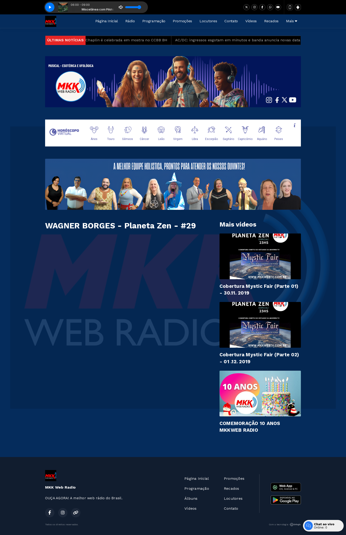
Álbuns (190, 498)
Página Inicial (106, 21)
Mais (291, 21)
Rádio (130, 21)
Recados (271, 21)
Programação (153, 21)
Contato (231, 21)
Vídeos (251, 21)
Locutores (208, 21)
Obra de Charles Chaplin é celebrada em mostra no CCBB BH (117, 40)
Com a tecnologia (285, 524)
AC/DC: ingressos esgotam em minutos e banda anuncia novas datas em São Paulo (258, 40)
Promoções (182, 21)
